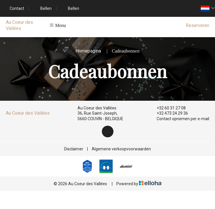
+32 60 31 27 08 (168, 108)
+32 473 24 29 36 (169, 113)
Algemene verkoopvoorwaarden (121, 149)
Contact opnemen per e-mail (179, 118)
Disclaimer (73, 149)
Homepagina (88, 51)
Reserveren (197, 25)
